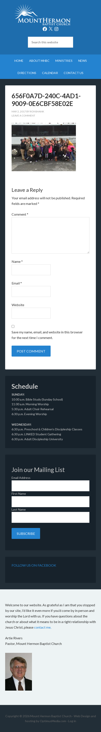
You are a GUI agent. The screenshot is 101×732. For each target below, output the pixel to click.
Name (17, 261)
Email (17, 283)
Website (18, 305)
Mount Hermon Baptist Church (50, 15)
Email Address (21, 477)
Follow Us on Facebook (34, 565)
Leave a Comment (23, 115)
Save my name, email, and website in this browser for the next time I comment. (47, 335)
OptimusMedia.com (53, 721)
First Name (19, 493)
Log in (72, 721)
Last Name (19, 509)
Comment (20, 214)
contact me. (42, 627)
